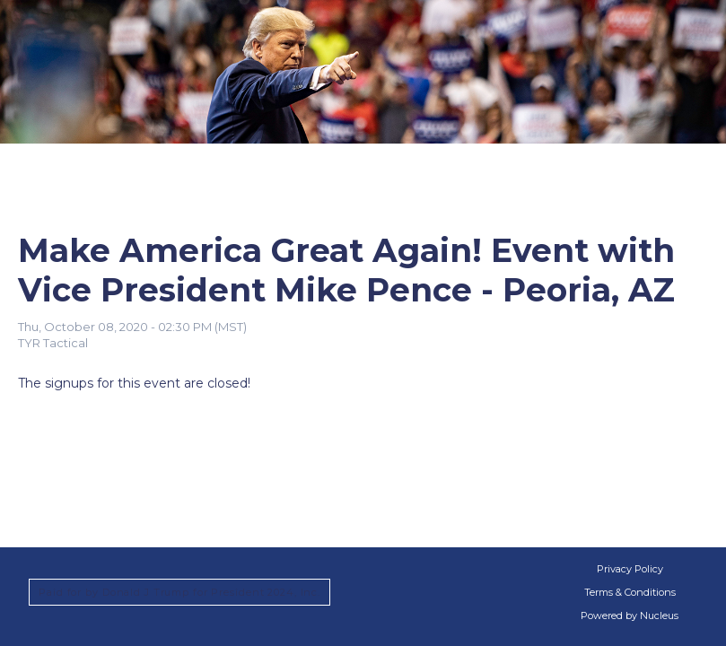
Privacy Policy (630, 569)
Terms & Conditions (630, 592)
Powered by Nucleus (629, 615)
